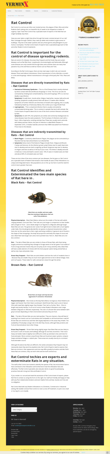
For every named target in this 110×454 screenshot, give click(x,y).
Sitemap (91, 449)
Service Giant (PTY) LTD (53, 449)
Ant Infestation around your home (89, 64)
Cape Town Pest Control (17, 4)
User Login (97, 449)
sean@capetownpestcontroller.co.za (25, 425)
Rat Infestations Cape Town (87, 66)
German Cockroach (85, 68)
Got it (83, 452)
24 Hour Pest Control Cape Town (89, 61)
